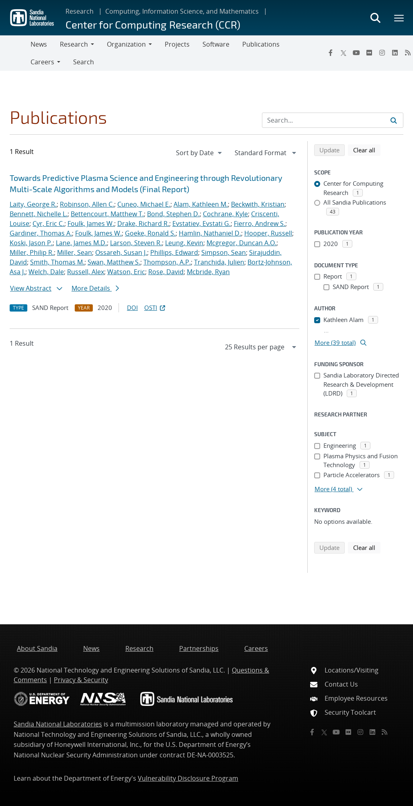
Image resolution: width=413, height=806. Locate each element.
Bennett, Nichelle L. (38, 213)
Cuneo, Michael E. (143, 204)
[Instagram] (382, 53)
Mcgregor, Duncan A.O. (241, 242)
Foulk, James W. (90, 223)
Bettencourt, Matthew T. (107, 213)
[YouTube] (356, 53)
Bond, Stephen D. (173, 213)
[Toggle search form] (375, 18)
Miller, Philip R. (32, 252)
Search (83, 61)
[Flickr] (369, 53)
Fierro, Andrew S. (259, 223)
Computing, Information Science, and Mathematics (182, 11)
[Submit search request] (393, 120)
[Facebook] (331, 53)
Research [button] (74, 44)
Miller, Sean (74, 252)
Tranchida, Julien (219, 262)
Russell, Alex (85, 271)
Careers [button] (42, 61)
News (39, 44)
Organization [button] (126, 44)
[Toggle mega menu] (399, 18)
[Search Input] (332, 120)
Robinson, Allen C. (87, 204)
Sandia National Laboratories (58, 724)
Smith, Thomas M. (57, 262)
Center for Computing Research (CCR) (152, 24)
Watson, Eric (126, 271)
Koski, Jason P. (31, 242)
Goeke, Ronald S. (150, 233)
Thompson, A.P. (167, 262)
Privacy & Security (81, 679)
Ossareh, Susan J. (121, 252)
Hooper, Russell (268, 233)
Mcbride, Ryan (208, 271)
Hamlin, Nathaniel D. (210, 233)
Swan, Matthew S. (114, 262)
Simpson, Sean (223, 252)
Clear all (366, 149)
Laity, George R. (33, 204)
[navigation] (199, 153)
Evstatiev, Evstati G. (201, 223)
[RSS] (384, 732)
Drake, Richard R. (143, 223)
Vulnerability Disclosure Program (188, 778)
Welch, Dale (46, 271)
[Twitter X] (343, 53)
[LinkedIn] (395, 53)
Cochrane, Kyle (225, 213)
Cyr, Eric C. (48, 223)
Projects (177, 44)
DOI (132, 308)
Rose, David (166, 271)
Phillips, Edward (174, 252)
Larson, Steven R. (136, 242)
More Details (95, 288)
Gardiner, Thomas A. (41, 233)
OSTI (155, 308)
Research (79, 11)
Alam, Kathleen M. (201, 204)
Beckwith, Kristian (257, 204)
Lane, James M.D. (81, 242)
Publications (261, 44)
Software (215, 44)
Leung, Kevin (184, 242)
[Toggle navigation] (15, 53)
